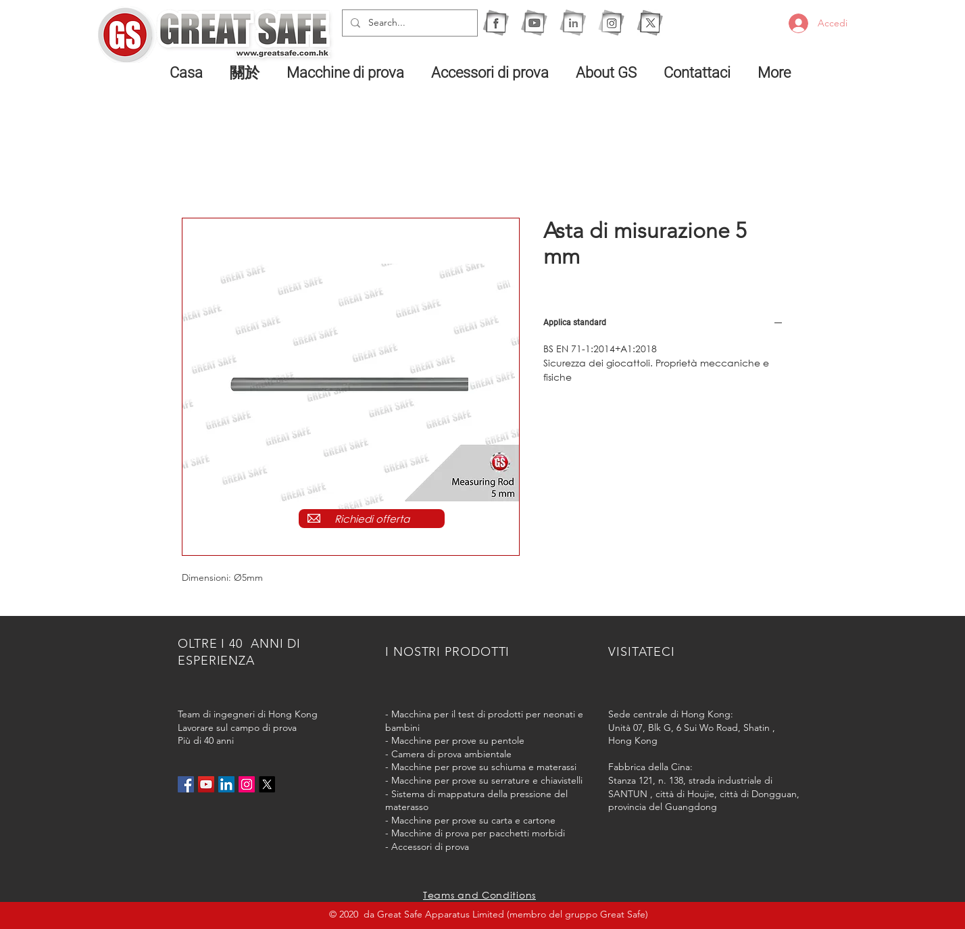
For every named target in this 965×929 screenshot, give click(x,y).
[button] (348, 72)
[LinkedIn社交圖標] (226, 784)
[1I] (573, 22)
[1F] (496, 22)
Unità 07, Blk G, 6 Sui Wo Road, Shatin (689, 727)
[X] (650, 22)
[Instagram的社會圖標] (247, 784)
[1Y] (534, 22)
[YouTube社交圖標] (206, 784)
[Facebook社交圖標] (186, 784)
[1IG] (611, 22)
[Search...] (408, 23)
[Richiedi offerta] (372, 518)
